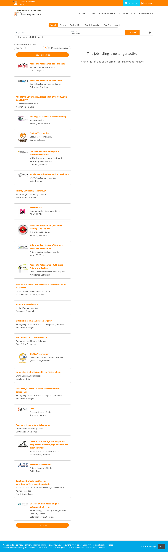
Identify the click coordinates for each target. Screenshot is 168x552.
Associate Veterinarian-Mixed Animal (47, 63)
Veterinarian (36, 207)
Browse (63, 25)
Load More (42, 525)
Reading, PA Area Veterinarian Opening (48, 116)
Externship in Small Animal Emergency (34, 320)
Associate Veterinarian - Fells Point (46, 80)
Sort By (19, 48)
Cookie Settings (148, 546)
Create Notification (59, 48)
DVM (32, 408)
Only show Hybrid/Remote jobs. (32, 37)
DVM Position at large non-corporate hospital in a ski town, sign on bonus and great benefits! (49, 444)
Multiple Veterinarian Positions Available (49, 174)
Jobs (92, 13)
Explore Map (75, 25)
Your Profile (127, 13)
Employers (147, 3)
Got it (161, 546)
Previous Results (42, 54)
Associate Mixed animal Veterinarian (33, 425)
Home (82, 13)
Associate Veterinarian (27, 304)
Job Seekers (131, 3)
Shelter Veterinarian (39, 354)
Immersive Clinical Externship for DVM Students (38, 372)
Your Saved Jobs (111, 25)
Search (53, 25)
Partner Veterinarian (39, 133)
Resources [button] (146, 13)
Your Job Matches (92, 25)
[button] (146, 32)
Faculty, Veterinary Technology (31, 190)
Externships (107, 13)
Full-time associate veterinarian (31, 337)
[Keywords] (42, 32)
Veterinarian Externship (41, 464)
